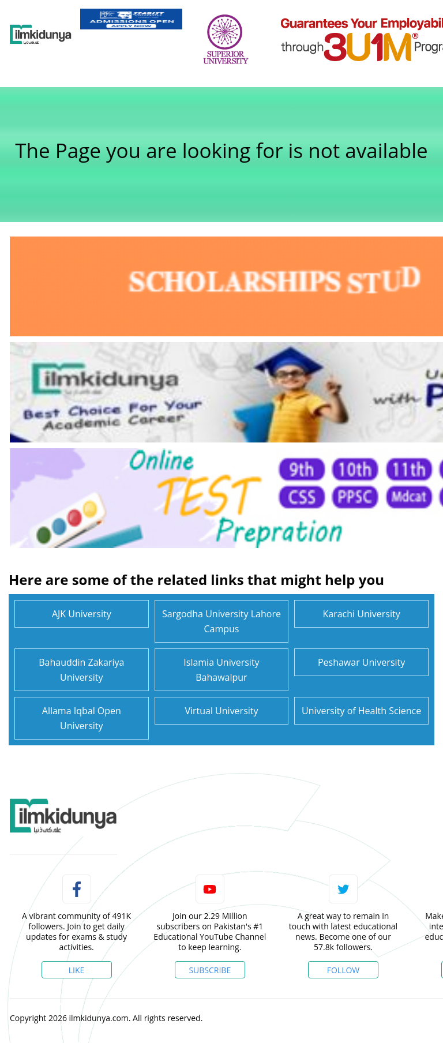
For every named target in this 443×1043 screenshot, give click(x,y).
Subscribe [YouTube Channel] (210, 970)
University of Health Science (361, 710)
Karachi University (361, 613)
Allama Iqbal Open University (81, 718)
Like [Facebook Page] (77, 970)
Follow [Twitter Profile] (343, 970)
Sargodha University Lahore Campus (221, 621)
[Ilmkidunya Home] (41, 34)
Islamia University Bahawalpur (221, 670)
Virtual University (221, 710)
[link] (131, 19)
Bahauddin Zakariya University (81, 670)
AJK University (81, 613)
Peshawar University (361, 662)
